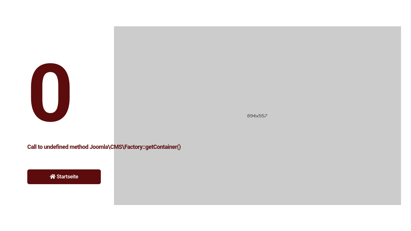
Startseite (64, 177)
